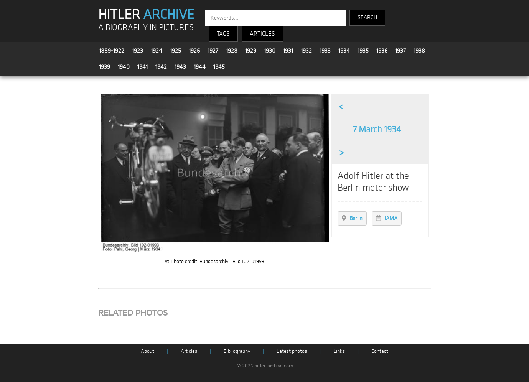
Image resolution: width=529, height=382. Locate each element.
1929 (250, 50)
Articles (189, 351)
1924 (156, 50)
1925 (175, 50)
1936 (381, 50)
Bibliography (237, 351)
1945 (219, 67)
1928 (231, 50)
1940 (124, 67)
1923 (137, 50)
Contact (379, 351)
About (147, 351)
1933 (325, 50)
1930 (269, 50)
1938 (419, 50)
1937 (400, 50)
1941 (142, 67)
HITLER (146, 14)
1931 (288, 50)
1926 (194, 50)
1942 (161, 67)
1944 (200, 67)
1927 (213, 50)
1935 (363, 50)
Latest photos (292, 351)
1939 (104, 67)
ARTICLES (262, 34)
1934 (344, 50)
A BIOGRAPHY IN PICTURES (146, 27)
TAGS (223, 34)
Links (339, 351)
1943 (180, 67)
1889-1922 (111, 50)
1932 (306, 50)
